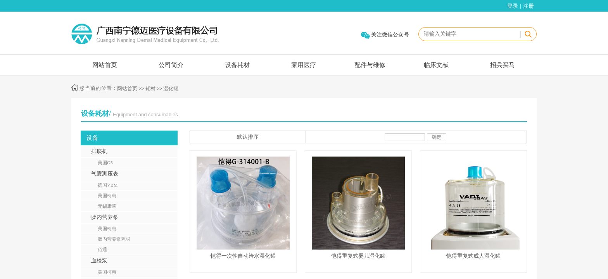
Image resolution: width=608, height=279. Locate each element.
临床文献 (436, 65)
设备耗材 (237, 65)
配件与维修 (369, 65)
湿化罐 (170, 88)
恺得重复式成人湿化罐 (473, 256)
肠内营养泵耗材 (114, 239)
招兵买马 (502, 65)
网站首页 (104, 65)
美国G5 (105, 162)
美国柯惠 (107, 195)
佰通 (102, 249)
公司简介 (171, 65)
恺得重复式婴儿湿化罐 (358, 256)
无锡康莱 (107, 206)
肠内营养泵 (104, 217)
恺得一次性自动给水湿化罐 (243, 256)
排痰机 (99, 151)
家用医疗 (303, 65)
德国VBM (107, 185)
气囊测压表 (104, 174)
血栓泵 (99, 261)
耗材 (150, 88)
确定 (436, 137)
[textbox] (469, 34)
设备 (92, 137)
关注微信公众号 (390, 35)
